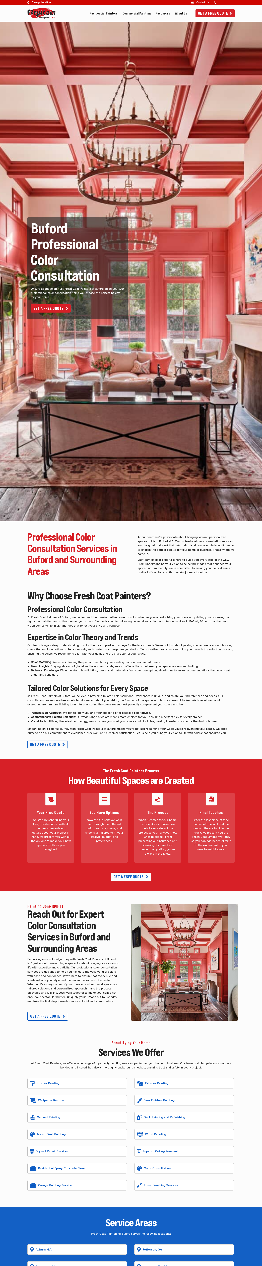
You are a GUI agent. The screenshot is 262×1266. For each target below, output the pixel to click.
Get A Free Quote (213, 13)
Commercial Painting (137, 13)
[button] (51, 308)
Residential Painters (104, 13)
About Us (181, 13)
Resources (163, 13)
